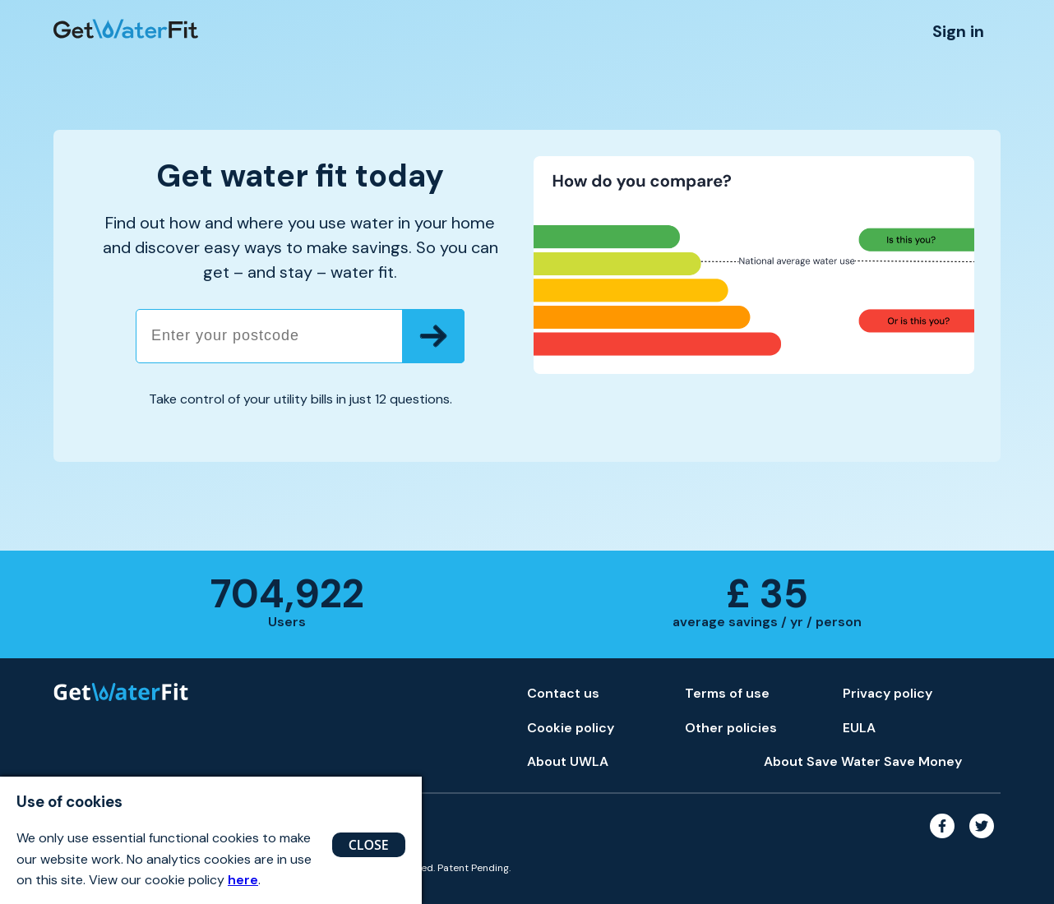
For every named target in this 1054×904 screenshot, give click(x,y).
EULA (859, 727)
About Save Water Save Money (863, 761)
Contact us (563, 693)
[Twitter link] (983, 842)
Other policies (731, 727)
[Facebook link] (945, 842)
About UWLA (567, 761)
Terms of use (727, 693)
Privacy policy (887, 693)
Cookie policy (570, 727)
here (243, 879)
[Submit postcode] (433, 336)
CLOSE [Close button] (369, 845)
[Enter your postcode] (300, 336)
